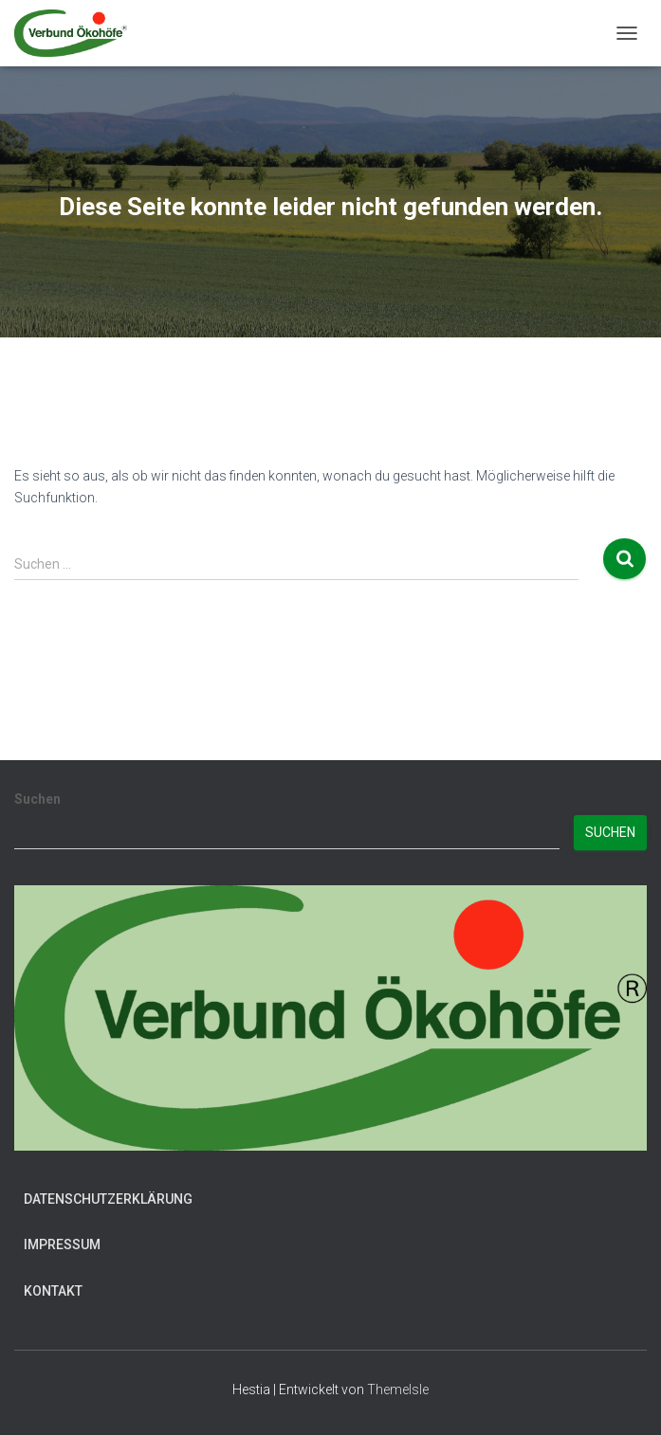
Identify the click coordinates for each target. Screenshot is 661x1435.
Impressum (62, 1244)
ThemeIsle (398, 1389)
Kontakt (53, 1291)
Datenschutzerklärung (108, 1199)
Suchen (37, 799)
